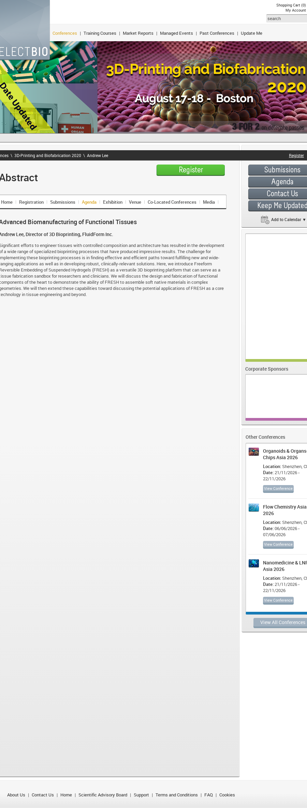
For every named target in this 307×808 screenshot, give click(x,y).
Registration (31, 202)
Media (209, 202)
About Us (16, 795)
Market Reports (138, 33)
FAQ (208, 795)
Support (141, 795)
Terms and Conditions (177, 795)
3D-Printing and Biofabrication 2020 (47, 155)
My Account (296, 10)
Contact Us (43, 795)
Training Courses (100, 33)
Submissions (62, 202)
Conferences (65, 33)
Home (66, 795)
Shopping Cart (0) (291, 4)
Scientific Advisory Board (102, 795)
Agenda (89, 202)
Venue (135, 202)
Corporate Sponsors (266, 369)
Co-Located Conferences (172, 202)
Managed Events (176, 33)
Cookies (227, 795)
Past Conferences (217, 33)
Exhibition (112, 202)
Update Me (251, 33)
